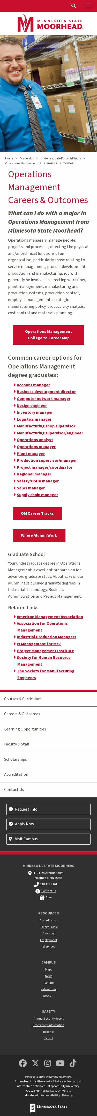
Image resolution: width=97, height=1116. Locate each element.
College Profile (49, 927)
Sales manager (31, 488)
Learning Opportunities (25, 729)
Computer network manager (43, 399)
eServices (48, 946)
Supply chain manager (37, 495)
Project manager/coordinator (44, 467)
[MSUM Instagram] (47, 1063)
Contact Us (14, 789)
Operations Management (21, 163)
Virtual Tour (48, 989)
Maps (48, 969)
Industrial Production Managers (46, 637)
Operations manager (36, 447)
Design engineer (32, 406)
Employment (48, 940)
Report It (48, 1032)
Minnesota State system (54, 1081)
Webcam (48, 996)
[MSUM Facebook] (23, 1063)
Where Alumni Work (39, 535)
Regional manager (34, 474)
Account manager (33, 385)
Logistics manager (34, 419)
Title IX (48, 1038)
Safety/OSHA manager (38, 481)
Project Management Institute (45, 651)
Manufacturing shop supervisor (46, 426)
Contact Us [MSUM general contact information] (48, 891)
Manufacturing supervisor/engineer (50, 433)
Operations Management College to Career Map (48, 335)
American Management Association (50, 617)
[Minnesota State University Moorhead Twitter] (35, 1063)
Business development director (46, 392)
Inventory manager (35, 412)
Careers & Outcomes (22, 714)
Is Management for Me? (39, 644)
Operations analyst (35, 440)
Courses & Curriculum (23, 699)
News (48, 976)
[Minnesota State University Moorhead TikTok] (73, 1063)
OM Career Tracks (37, 513)
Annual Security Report (49, 1019)
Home (9, 158)
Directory (48, 933)
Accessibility (50, 1095)
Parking (49, 983)
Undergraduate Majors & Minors (60, 158)
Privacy (67, 1095)
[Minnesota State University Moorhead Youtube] (60, 1063)
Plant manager (31, 454)
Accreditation (16, 774)
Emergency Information (48, 1025)
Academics (27, 158)
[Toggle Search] (74, 6)
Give (48, 897)
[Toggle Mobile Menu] (89, 6)
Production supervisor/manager (47, 460)
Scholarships (15, 759)
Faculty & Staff (16, 744)
